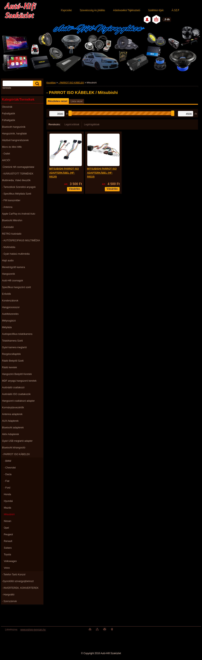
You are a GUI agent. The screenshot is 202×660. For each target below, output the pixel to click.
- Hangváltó (8, 594)
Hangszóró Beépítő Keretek (17, 374)
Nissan (7, 521)
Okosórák (7, 106)
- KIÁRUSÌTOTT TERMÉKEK (17, 173)
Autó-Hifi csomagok (12, 280)
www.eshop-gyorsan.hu (33, 629)
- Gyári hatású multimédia (16, 253)
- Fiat (6, 481)
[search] (37, 83)
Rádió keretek (9, 367)
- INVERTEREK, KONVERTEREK (20, 588)
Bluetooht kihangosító (13, 447)
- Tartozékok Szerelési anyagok (19, 187)
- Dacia (8, 474)
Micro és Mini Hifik (12, 147)
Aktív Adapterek (10, 434)
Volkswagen (10, 561)
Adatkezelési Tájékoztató (126, 10)
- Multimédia (8, 247)
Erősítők (6, 294)
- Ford (7, 487)
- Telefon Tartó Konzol (13, 574)
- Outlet (6, 153)
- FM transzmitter (11, 200)
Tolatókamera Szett (12, 340)
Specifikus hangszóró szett (16, 287)
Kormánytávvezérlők (13, 407)
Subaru (8, 547)
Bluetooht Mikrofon (12, 220)
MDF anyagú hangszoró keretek (19, 380)
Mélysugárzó (9, 320)
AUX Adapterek (10, 420)
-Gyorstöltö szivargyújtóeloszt (18, 581)
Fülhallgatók (8, 120)
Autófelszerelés (10, 314)
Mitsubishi (9, 514)
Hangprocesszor (11, 307)
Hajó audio (8, 260)
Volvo (7, 567)
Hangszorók (8, 274)
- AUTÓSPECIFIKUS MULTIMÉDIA (21, 240)
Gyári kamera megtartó (14, 347)
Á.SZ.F (175, 10)
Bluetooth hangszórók (13, 127)
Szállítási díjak (155, 10)
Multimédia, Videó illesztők (16, 180)
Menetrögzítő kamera (13, 267)
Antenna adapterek (12, 414)
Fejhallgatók (8, 113)
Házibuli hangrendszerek (15, 140)
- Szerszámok (9, 601)
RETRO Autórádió (11, 233)
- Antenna (7, 207)
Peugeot (8, 534)
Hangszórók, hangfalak (14, 133)
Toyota (7, 554)
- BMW (7, 461)
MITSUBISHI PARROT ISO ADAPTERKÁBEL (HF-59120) (64, 172)
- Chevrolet (10, 467)
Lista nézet (76, 101)
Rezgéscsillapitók (11, 354)
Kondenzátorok (10, 300)
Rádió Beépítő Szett (13, 360)
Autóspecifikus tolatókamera (17, 334)
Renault (8, 541)
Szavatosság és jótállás (92, 10)
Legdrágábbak (92, 124)
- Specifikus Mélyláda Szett (16, 193)
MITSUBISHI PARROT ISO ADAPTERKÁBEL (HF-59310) (102, 172)
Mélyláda (7, 327)
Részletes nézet (57, 101)
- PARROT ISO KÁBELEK (16, 454)
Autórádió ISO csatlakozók (16, 394)
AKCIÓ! (6, 160)
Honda (7, 494)
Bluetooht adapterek (13, 427)
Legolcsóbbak (71, 124)
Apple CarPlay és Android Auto (18, 213)
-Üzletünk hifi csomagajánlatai (18, 167)
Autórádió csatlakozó (13, 387)
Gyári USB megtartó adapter (17, 441)
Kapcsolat (66, 10)
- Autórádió (8, 227)
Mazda (7, 507)
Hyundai (8, 501)
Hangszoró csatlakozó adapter (18, 400)
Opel (6, 527)
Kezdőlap (51, 82)
